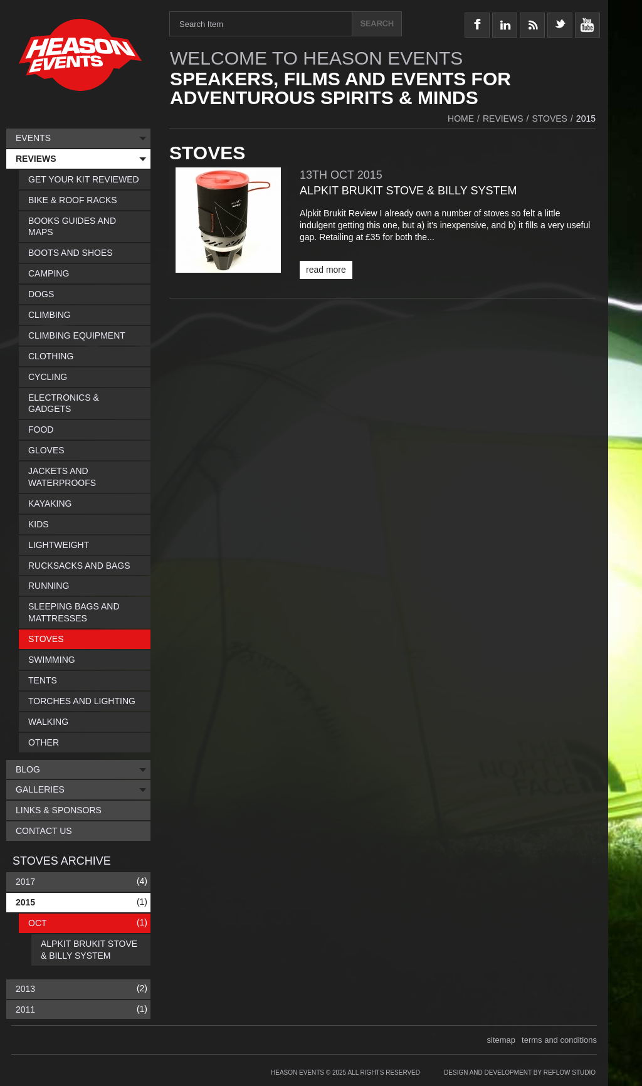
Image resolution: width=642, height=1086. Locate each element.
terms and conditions (559, 1040)
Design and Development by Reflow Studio (520, 1072)
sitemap (501, 1040)
